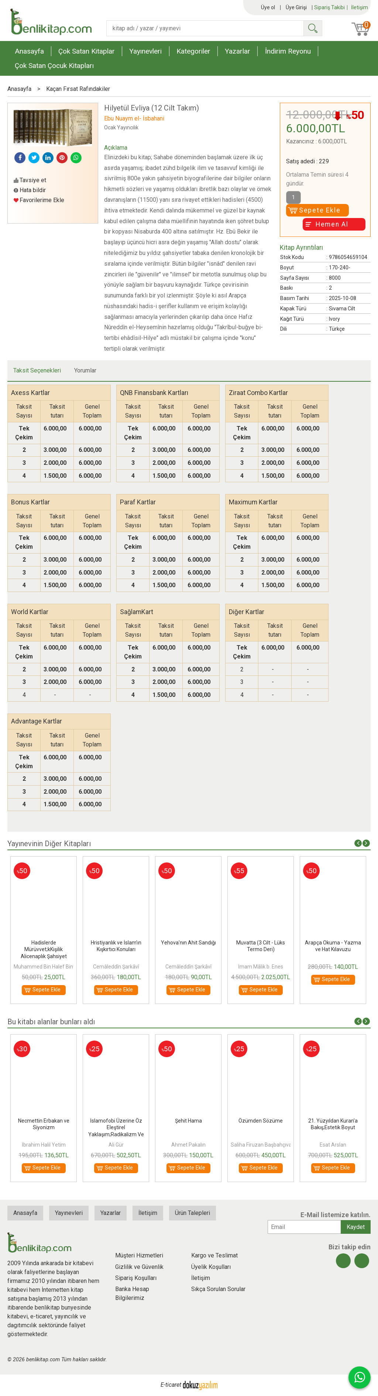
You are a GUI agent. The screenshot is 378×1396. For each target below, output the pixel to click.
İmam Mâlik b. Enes (260, 967)
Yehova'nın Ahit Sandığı (188, 943)
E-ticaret (171, 1384)
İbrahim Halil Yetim (44, 1145)
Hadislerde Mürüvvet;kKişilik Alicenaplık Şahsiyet (44, 949)
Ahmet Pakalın (188, 1145)
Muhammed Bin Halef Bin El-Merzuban (59, 967)
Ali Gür (116, 1145)
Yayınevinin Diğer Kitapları (49, 843)
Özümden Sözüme (260, 1121)
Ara (312, 28)
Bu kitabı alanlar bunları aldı (51, 1021)
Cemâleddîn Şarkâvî (116, 967)
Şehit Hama (188, 1121)
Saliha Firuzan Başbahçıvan (263, 1145)
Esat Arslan (333, 1145)
